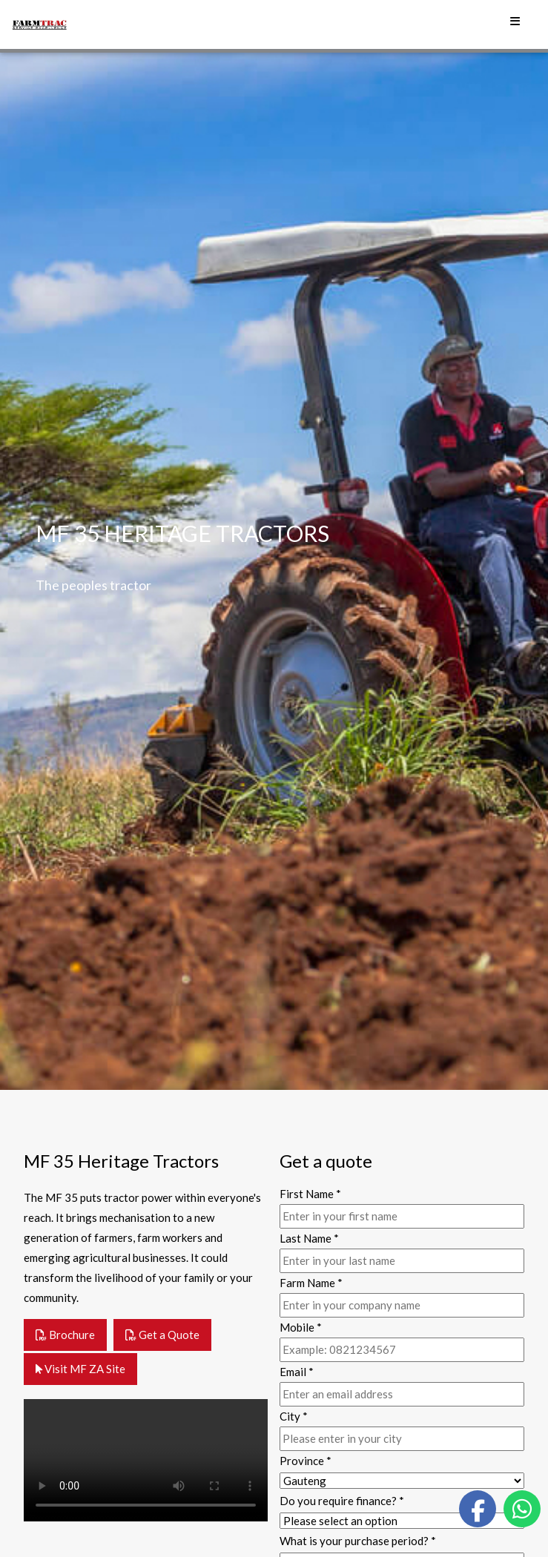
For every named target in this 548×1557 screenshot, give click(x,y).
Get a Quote (162, 1334)
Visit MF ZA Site (80, 1368)
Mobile (301, 1327)
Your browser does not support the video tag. (146, 1460)
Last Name (309, 1238)
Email (297, 1371)
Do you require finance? (342, 1500)
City (294, 1416)
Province (305, 1460)
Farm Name (311, 1282)
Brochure (65, 1334)
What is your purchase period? (358, 1540)
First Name (310, 1193)
